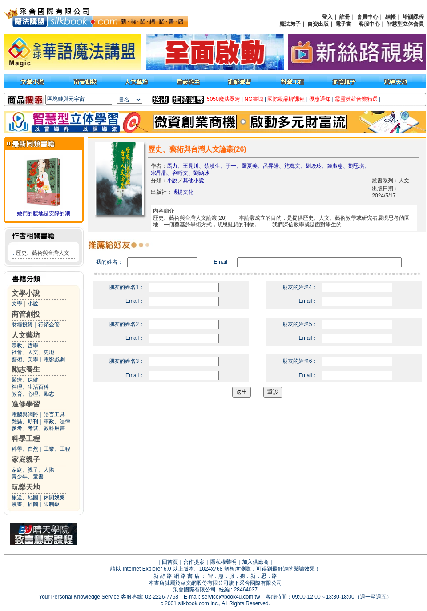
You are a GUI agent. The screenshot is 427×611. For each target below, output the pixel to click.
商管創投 (26, 314)
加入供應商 (255, 562)
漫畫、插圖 (25, 504)
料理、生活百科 (30, 387)
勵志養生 (26, 369)
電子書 (343, 24)
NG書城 (254, 99)
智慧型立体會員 (405, 24)
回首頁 (170, 562)
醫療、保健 (25, 380)
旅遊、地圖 (25, 497)
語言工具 (54, 414)
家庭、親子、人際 (33, 470)
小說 (33, 304)
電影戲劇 (54, 359)
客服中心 (369, 24)
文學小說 (26, 293)
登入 (327, 17)
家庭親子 (26, 459)
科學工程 (26, 438)
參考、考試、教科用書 (38, 428)
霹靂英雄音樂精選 (356, 99)
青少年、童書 (28, 477)
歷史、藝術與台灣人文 (42, 253)
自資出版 (318, 24)
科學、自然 (25, 449)
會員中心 (367, 17)
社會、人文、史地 (33, 352)
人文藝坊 (26, 335)
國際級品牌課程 (286, 99)
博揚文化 (182, 192)
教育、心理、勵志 (33, 394)
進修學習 (26, 404)
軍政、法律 (57, 421)
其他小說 (193, 180)
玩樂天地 (26, 487)
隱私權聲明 (223, 562)
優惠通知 (319, 99)
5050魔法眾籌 (223, 99)
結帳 (390, 17)
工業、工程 (57, 449)
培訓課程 (413, 17)
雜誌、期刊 (25, 421)
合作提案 (194, 562)
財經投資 (22, 325)
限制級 (52, 504)
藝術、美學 (25, 359)
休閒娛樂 (54, 497)
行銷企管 (49, 325)
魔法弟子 (290, 24)
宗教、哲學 (25, 345)
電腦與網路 (25, 414)
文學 (17, 304)
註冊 (344, 17)
